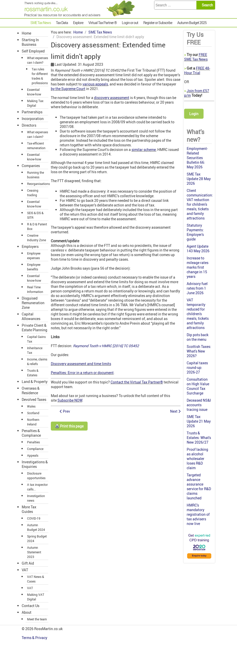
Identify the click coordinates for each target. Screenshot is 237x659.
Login (193, 113)
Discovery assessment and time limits (81, 363)
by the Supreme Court (68, 88)
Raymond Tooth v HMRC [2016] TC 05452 (106, 345)
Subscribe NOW (69, 400)
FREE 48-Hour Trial (197, 70)
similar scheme (144, 149)
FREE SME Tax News (196, 57)
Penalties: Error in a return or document (82, 372)
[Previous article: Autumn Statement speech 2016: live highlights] (65, 411)
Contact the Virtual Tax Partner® (137, 382)
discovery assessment (111, 97)
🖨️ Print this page (69, 426)
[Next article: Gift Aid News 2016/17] (175, 411)
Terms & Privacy (35, 637)
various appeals (95, 84)
